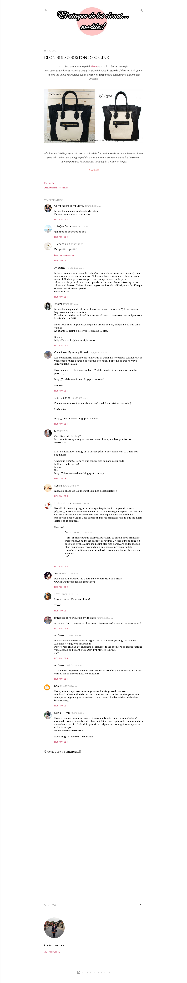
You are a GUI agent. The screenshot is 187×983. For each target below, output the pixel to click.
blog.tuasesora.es (64, 255)
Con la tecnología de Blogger (93, 972)
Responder (61, 219)
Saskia (58, 485)
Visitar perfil (52, 951)
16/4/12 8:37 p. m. (81, 503)
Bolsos (57, 187)
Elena (93, 66)
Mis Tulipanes (62, 397)
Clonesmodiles (54, 945)
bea (56, 686)
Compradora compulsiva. (69, 205)
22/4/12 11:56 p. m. (68, 686)
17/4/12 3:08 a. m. (105, 618)
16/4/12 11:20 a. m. (93, 206)
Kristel (58, 303)
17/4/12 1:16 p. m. (74, 635)
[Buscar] (141, 9)
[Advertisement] (93, 868)
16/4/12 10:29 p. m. (69, 594)
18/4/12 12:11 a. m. (75, 665)
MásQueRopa (62, 226)
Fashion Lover (62, 503)
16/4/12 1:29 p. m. (71, 304)
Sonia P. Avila (62, 712)
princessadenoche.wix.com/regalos (75, 617)
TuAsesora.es (62, 244)
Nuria (57, 573)
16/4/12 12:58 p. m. (75, 268)
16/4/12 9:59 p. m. (70, 573)
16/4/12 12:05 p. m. (80, 244)
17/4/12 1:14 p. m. (85, 532)
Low (56, 594)
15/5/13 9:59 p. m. (80, 713)
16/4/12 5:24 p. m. (65, 431)
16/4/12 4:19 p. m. (80, 398)
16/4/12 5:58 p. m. (71, 485)
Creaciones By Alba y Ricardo (71, 352)
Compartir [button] (49, 183)
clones (65, 187)
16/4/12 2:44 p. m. (99, 352)
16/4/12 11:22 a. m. (80, 226)
